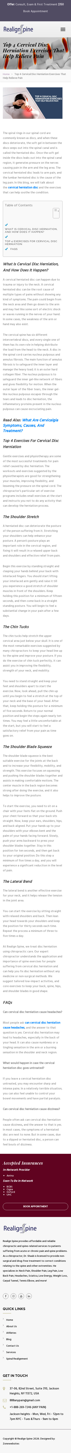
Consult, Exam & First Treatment (40, 4)
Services (11, 1352)
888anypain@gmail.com (25, 1400)
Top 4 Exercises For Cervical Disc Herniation (31, 243)
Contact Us (12, 1346)
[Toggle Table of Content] (54, 215)
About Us (11, 1326)
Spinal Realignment (17, 1359)
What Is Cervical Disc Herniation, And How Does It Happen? (31, 230)
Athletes (11, 1333)
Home (6, 74)
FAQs (14, 249)
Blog (8, 1339)
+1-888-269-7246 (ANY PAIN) (28, 1407)
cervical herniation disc (23, 187)
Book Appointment (35, 11)
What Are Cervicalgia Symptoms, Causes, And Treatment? (30, 425)
